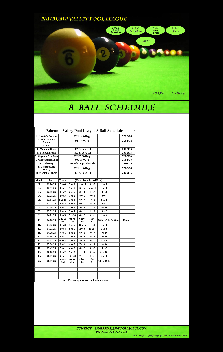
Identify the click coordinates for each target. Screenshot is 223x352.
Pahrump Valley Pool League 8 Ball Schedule (84, 130)
